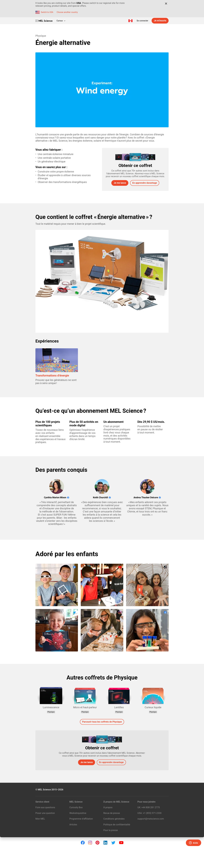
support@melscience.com (150, 818)
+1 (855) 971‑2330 (152, 813)
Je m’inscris (160, 20)
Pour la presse (110, 830)
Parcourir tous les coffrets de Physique (102, 721)
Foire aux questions (45, 807)
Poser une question (45, 813)
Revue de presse (111, 813)
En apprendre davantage (144, 183)
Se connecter (142, 21)
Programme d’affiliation (81, 818)
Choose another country (67, 12)
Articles (73, 824)
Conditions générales (114, 818)
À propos (107, 807)
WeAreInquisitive (77, 813)
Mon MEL (40, 818)
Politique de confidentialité (116, 824)
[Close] (166, 3)
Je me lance (120, 183)
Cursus (61, 21)
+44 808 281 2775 (151, 807)
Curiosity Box (76, 807)
